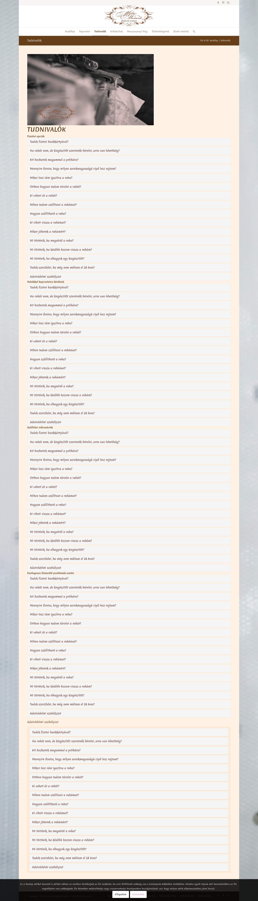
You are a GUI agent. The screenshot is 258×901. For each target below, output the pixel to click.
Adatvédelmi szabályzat (45, 277)
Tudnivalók (34, 40)
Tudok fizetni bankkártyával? (49, 142)
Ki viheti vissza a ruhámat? (48, 222)
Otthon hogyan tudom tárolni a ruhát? (55, 187)
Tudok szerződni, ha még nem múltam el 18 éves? (62, 267)
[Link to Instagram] (228, 2)
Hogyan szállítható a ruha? (48, 214)
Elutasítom (138, 894)
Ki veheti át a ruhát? (43, 196)
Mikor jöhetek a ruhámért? (47, 232)
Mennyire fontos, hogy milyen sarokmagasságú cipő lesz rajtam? (73, 169)
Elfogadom (120, 894)
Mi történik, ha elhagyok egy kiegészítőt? (57, 258)
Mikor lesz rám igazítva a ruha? (51, 178)
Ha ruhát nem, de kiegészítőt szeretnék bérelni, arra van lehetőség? (75, 151)
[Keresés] (193, 31)
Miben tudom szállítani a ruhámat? (53, 205)
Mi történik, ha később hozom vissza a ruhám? (61, 250)
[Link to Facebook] (218, 2)
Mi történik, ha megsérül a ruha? (51, 240)
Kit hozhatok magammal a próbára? (54, 160)
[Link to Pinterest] (223, 2)
